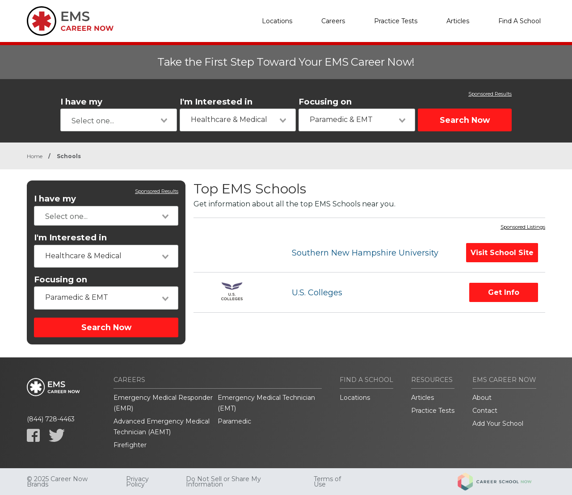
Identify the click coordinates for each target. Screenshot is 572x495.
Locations (277, 21)
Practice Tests (395, 21)
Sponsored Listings (522, 227)
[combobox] (119, 120)
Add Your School (497, 423)
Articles (457, 21)
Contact (484, 411)
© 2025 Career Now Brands (57, 481)
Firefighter (130, 445)
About (482, 398)
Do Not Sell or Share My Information (223, 481)
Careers (333, 21)
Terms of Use (327, 481)
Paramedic (234, 421)
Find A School (519, 21)
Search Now (465, 120)
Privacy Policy (137, 481)
